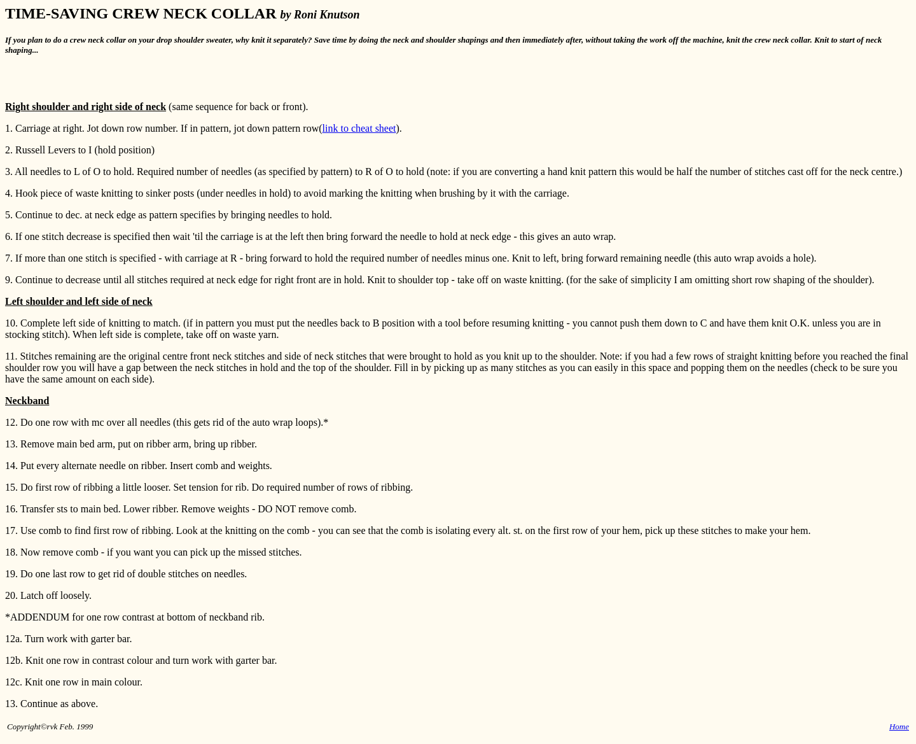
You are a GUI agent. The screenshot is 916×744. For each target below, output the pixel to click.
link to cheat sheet (359, 128)
